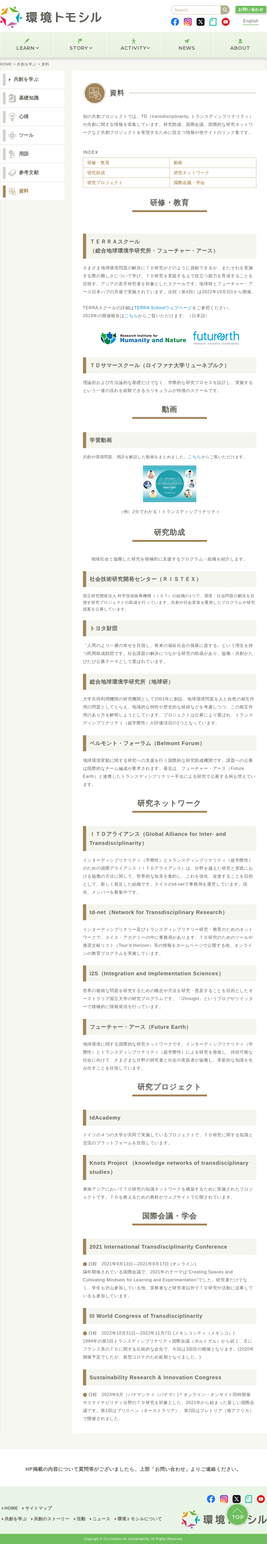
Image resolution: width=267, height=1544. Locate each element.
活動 (81, 1519)
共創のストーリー (52, 1519)
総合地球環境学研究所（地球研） (132, 682)
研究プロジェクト (105, 182)
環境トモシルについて (139, 1519)
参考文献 (29, 172)
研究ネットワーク (191, 173)
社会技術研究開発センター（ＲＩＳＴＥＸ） (146, 579)
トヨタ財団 (104, 628)
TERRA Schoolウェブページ (163, 308)
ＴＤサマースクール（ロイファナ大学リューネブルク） (160, 365)
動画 (178, 162)
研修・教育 (98, 162)
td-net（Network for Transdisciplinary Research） (159, 912)
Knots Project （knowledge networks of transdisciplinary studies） (169, 1167)
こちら (131, 315)
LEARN (27, 48)
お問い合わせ (251, 9)
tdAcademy (105, 1118)
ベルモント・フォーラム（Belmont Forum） (147, 743)
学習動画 (101, 440)
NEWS (187, 48)
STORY (81, 48)
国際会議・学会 (189, 182)
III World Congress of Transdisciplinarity (146, 1316)
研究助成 (96, 173)
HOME (11, 1508)
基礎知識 (29, 98)
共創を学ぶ (26, 79)
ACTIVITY (135, 48)
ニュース (101, 1519)
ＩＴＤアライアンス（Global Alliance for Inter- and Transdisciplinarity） (158, 838)
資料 (24, 191)
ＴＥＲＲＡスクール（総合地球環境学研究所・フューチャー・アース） (154, 246)
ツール (26, 135)
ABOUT (240, 48)
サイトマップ (38, 1508)
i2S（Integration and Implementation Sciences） (157, 973)
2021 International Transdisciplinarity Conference (159, 1247)
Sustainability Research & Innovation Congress (156, 1377)
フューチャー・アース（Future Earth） (141, 1027)
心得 (24, 116)
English (250, 21)
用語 (24, 153)
